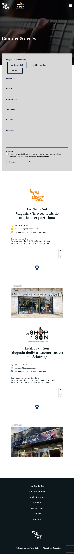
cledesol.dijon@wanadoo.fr (26, 229)
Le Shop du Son (37, 491)
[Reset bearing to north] (60, 257)
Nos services (37, 508)
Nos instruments (37, 497)
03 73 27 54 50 (21, 365)
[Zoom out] (60, 253)
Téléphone (11, 109)
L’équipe (37, 513)
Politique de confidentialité (28, 548)
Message (10, 130)
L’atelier (37, 502)
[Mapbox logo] (17, 286)
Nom (9, 89)
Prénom (10, 78)
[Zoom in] (60, 250)
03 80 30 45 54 (21, 225)
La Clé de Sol (37, 486)
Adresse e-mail (13, 99)
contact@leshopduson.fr (25, 368)
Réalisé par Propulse (52, 548)
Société (9, 120)
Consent (10, 151)
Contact (37, 519)
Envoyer (12, 162)
